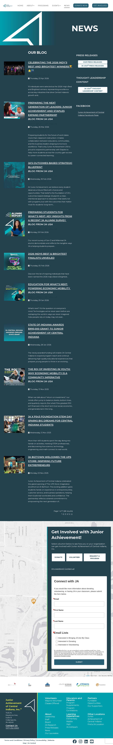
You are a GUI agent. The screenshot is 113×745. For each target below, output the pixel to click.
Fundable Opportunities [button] (94, 702)
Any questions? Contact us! (62, 569)
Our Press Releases (92, 62)
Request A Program (95, 557)
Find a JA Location (96, 724)
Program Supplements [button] (72, 704)
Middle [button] (69, 721)
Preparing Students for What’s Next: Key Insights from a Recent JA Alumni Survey (50, 216)
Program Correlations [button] (71, 709)
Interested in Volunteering (68, 645)
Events (55, 6)
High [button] (68, 724)
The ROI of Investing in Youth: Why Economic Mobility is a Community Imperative (49, 373)
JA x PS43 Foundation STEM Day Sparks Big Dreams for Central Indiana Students (50, 420)
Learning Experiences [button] (72, 715)
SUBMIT (79, 662)
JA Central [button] (32, 743)
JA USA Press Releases (92, 66)
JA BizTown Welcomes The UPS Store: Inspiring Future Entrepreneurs (49, 461)
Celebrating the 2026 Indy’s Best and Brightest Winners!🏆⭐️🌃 (50, 66)
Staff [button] (47, 719)
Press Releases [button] (51, 728)
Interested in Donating (67, 641)
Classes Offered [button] (52, 703)
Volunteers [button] (51, 698)
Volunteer (74, 557)
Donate (58, 557)
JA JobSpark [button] (72, 727)
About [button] (48, 714)
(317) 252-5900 (12, 728)
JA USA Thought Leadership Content (93, 89)
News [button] (47, 730)
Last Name (58, 621)
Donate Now (81, 6)
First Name (59, 610)
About (30, 6)
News (67, 6)
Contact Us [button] (12, 726)
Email (56, 599)
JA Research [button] (50, 725)
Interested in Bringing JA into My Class (73, 638)
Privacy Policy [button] (29, 740)
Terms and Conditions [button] (13, 740)
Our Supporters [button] (95, 706)
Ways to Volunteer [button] (53, 701)
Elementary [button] (71, 719)
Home (20, 6)
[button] (33, 6)
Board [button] (48, 722)
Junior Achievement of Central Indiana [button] (95, 719)
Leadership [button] (50, 717)
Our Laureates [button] (51, 733)
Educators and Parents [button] (74, 699)
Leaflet (87, 675)
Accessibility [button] (41, 740)
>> (72, 514)
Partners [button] (92, 698)
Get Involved (100, 6)
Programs (43, 6)
